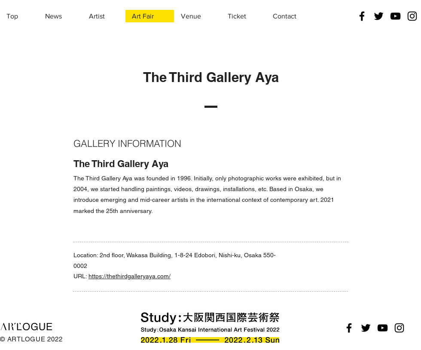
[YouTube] (395, 16)
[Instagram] (412, 16)
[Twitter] (378, 16)
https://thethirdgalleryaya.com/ (129, 276)
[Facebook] (362, 16)
